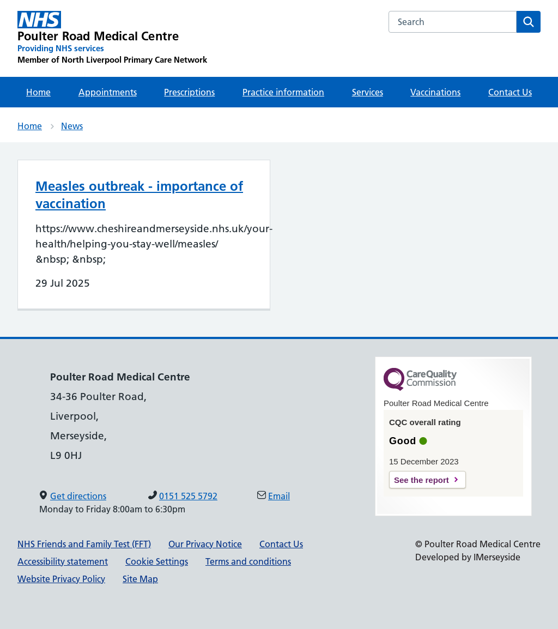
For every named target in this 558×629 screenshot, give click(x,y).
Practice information (283, 92)
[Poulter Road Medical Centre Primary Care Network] (112, 38)
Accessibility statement (62, 561)
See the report (421, 480)
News (72, 125)
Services (367, 92)
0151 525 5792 (188, 496)
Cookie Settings (156, 561)
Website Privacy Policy (61, 578)
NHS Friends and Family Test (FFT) (84, 544)
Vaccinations (435, 92)
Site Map (140, 578)
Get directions (78, 496)
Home (38, 92)
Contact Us (510, 92)
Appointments (107, 92)
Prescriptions (189, 92)
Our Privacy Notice (205, 544)
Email (279, 496)
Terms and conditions (248, 561)
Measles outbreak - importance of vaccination (139, 194)
